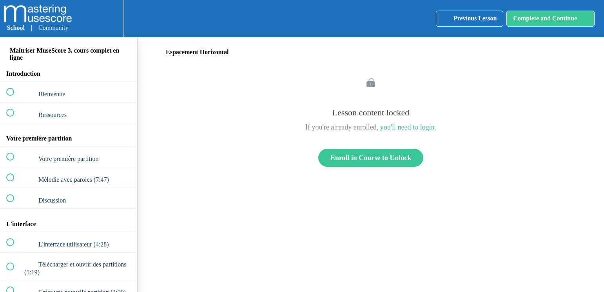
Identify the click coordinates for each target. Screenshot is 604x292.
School (16, 27)
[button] (84, 18)
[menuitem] (108, 18)
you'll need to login (407, 127)
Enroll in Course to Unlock (371, 158)
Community (53, 27)
